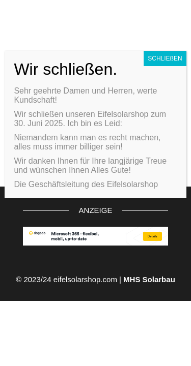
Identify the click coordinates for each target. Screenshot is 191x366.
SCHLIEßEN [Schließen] (165, 58)
